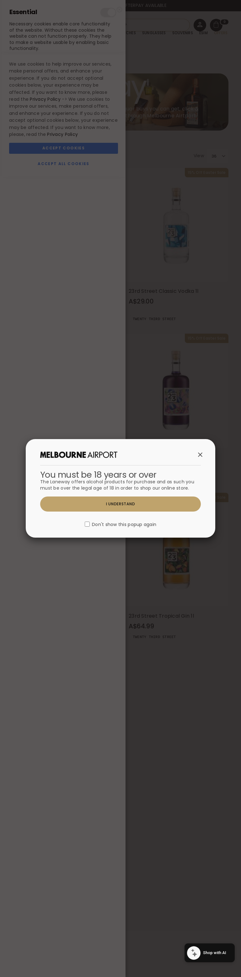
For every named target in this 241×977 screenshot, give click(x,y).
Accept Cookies (63, 948)
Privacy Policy (45, 899)
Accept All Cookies (63, 964)
